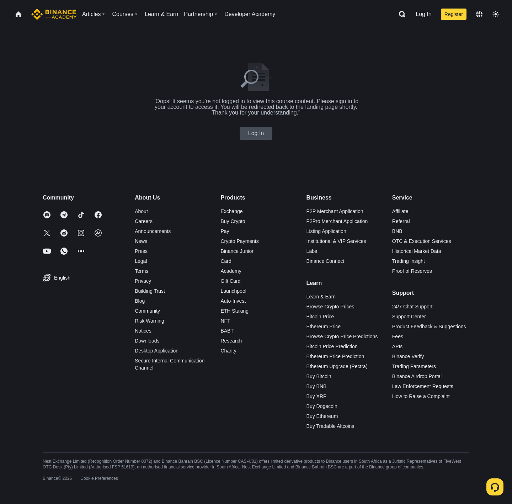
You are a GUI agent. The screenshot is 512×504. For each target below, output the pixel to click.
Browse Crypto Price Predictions (342, 336)
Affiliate (400, 211)
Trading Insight (408, 261)
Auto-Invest (233, 301)
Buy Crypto (232, 221)
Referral (401, 221)
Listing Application (326, 231)
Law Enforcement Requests (422, 386)
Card (225, 261)
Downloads (147, 341)
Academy (230, 271)
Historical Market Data (416, 251)
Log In (423, 14)
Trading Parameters (414, 366)
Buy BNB (316, 386)
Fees (397, 336)
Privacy (143, 281)
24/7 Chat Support (412, 306)
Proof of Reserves (412, 271)
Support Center (409, 316)
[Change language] (479, 14)
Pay (224, 231)
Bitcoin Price (320, 316)
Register (453, 14)
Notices (143, 331)
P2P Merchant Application (334, 211)
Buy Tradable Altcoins (330, 426)
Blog (140, 301)
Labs (311, 251)
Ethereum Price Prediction (335, 356)
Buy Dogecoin (321, 406)
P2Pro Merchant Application (337, 221)
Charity (228, 351)
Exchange (231, 211)
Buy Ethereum (322, 416)
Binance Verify (408, 356)
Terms (141, 271)
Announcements (153, 231)
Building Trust (150, 291)
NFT (225, 321)
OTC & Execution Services (421, 241)
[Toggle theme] (495, 14)
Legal (141, 261)
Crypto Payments (239, 241)
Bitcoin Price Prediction (332, 346)
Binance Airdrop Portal (417, 376)
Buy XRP (316, 396)
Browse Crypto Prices (330, 306)
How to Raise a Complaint (421, 396)
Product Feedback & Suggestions (429, 326)
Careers (144, 221)
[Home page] (53, 14)
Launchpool (233, 291)
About (141, 211)
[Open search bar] (400, 14)
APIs (397, 346)
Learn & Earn (321, 296)
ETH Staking (234, 311)
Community (147, 311)
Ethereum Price (323, 326)
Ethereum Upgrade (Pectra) (337, 366)
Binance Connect (325, 261)
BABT (227, 331)
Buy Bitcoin (318, 376)
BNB (397, 231)
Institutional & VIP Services (336, 241)
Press (141, 251)
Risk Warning (149, 321)
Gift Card (230, 281)
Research (231, 341)
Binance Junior (237, 251)
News (141, 241)
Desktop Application (156, 351)
